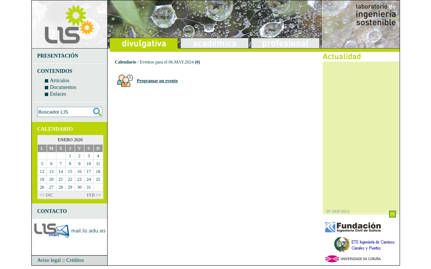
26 (42, 187)
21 (61, 179)
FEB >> (94, 195)
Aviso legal (49, 260)
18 (98, 171)
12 (42, 171)
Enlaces (58, 94)
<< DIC (46, 195)
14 (61, 171)
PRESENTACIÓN (57, 56)
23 (79, 179)
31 (89, 187)
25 (98, 179)
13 (51, 171)
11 (98, 163)
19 (42, 179)
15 (70, 171)
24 (89, 179)
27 (51, 187)
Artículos (59, 80)
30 (79, 187)
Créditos (75, 260)
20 (51, 179)
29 (70, 187)
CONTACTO (52, 211)
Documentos (63, 87)
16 (79, 171)
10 (89, 163)
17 (89, 171)
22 (70, 179)
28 (61, 187)
